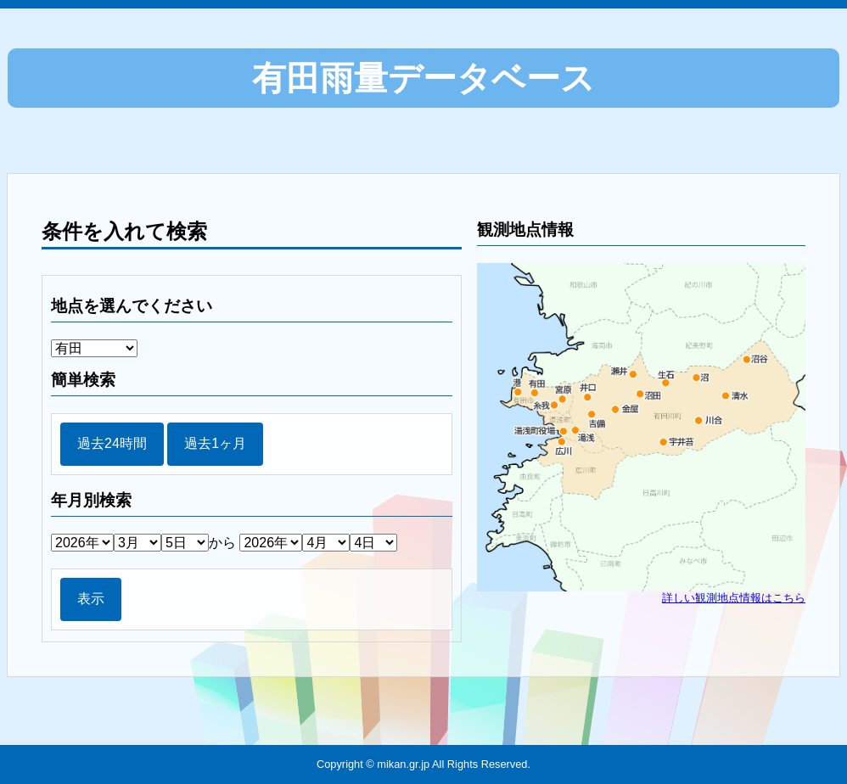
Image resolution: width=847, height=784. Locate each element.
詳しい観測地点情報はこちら (733, 597)
